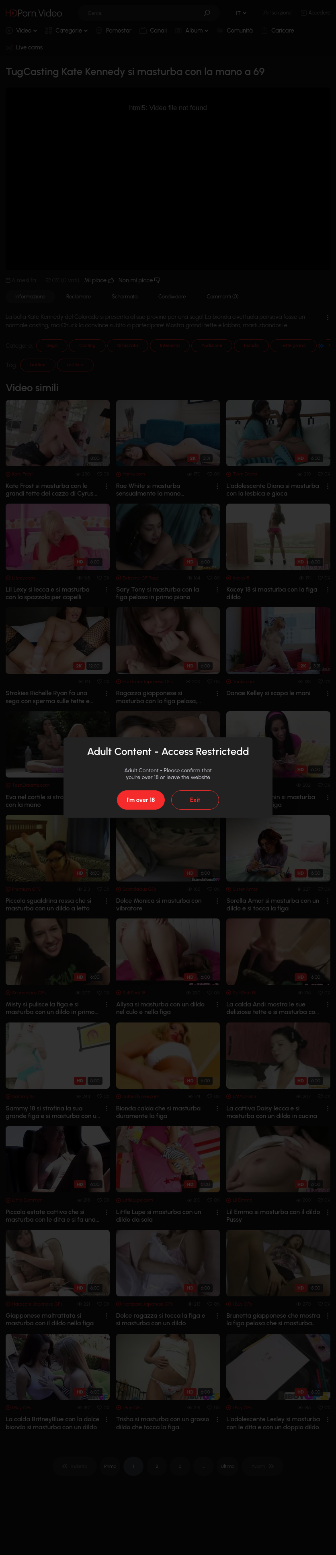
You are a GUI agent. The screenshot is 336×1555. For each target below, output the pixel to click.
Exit (195, 800)
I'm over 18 (141, 800)
